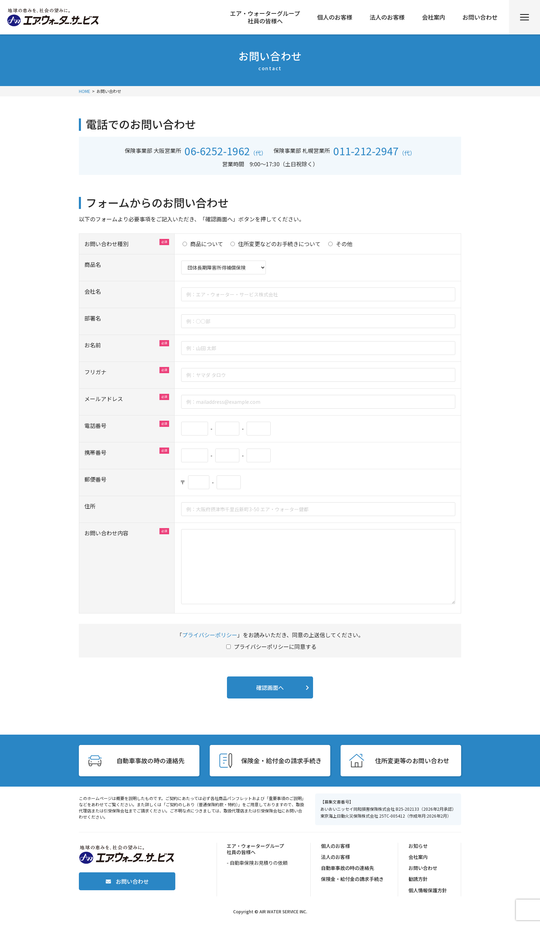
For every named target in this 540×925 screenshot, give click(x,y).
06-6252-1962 (217, 150)
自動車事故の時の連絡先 (347, 867)
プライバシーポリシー (209, 635)
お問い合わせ (480, 17)
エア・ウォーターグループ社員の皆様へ (265, 17)
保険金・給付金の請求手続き (352, 878)
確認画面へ (270, 687)
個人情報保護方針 (427, 890)
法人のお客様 (387, 17)
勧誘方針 (418, 878)
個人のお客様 (334, 17)
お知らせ (418, 845)
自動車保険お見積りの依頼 (259, 862)
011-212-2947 (366, 150)
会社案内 (433, 17)
